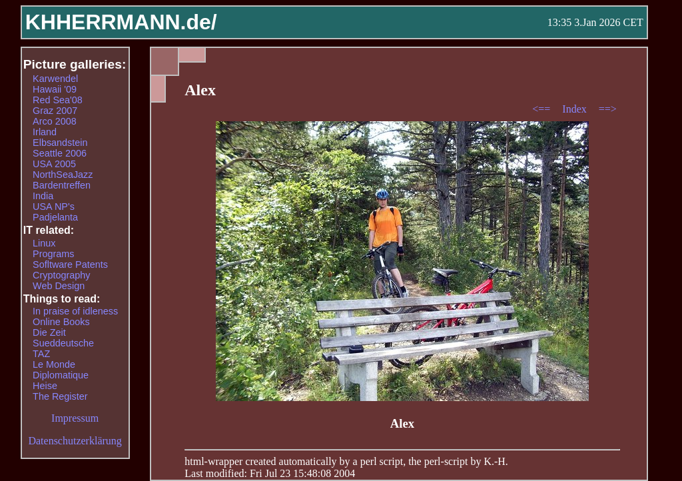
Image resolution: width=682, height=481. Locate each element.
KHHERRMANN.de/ (121, 22)
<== (542, 109)
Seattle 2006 (60, 153)
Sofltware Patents (70, 264)
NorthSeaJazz (63, 174)
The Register (60, 396)
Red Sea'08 (58, 100)
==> (608, 109)
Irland (45, 132)
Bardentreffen (62, 185)
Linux (44, 243)
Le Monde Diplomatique (61, 369)
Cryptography (61, 275)
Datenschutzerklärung (74, 440)
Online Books (61, 321)
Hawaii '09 (55, 89)
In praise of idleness (75, 311)
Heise (45, 385)
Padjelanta (55, 217)
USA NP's (54, 206)
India (43, 196)
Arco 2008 (55, 121)
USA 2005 (54, 164)
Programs (53, 253)
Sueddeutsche (63, 343)
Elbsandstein (60, 142)
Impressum (75, 418)
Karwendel (55, 78)
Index (575, 109)
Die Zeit (49, 332)
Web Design (59, 285)
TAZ (41, 353)
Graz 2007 (55, 110)
